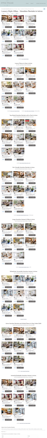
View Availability (8, 26)
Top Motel (3, 222)
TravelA (26, 435)
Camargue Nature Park (28, 371)
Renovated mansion (28, 97)
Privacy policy (24, 433)
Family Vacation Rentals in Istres (24, 192)
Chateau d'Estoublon (5, 371)
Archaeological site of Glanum (6, 365)
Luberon (26, 368)
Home (27, 3)
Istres (20, 136)
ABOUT (28, 428)
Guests (12, 13)
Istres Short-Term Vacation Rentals (25, 303)
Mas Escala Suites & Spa (6, 97)
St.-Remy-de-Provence (16, 136)
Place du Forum (27, 365)
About (32, 3)
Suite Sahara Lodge (39, 74)
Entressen (43, 150)
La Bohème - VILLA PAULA (6, 23)
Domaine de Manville (5, 362)
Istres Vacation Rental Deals (25, 266)
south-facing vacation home (6, 185)
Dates (3, 13)
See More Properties (23, 229)
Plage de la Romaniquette (6, 351)
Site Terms (28, 433)
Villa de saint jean (5, 60)
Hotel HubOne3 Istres (16, 222)
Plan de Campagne (5, 354)
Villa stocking (4, 134)
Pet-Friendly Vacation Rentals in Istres (22, 155)
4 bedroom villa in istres (39, 23)
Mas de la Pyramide (28, 362)
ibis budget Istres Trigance (29, 222)
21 (28, 318)
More (17, 13)
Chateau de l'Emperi (5, 368)
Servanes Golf (4, 374)
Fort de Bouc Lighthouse (28, 377)
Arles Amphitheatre (27, 354)
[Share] (44, 9)
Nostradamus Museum (5, 377)
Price (8, 13)
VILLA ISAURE (15, 74)
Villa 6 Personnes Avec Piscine (40, 185)
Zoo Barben (26, 374)
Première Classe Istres (39, 222)
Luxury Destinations (41, 3)
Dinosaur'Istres (27, 351)
